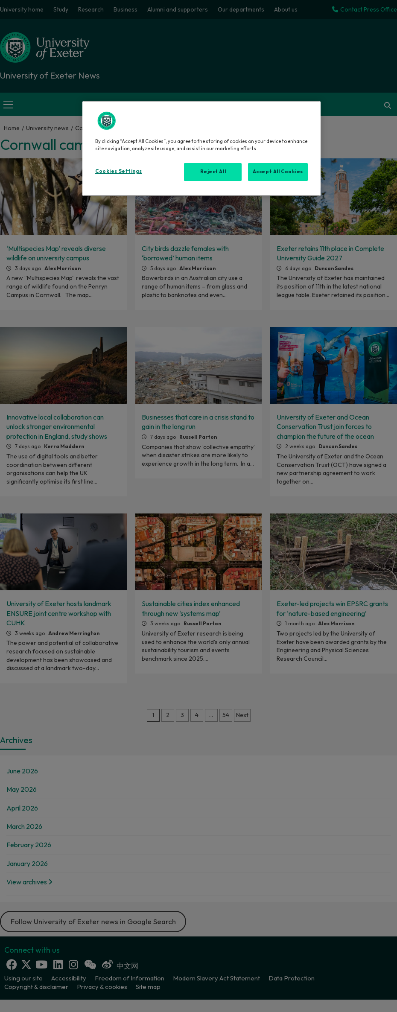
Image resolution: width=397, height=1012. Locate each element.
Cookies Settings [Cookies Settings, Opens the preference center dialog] (118, 171)
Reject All (213, 172)
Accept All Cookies (278, 172)
